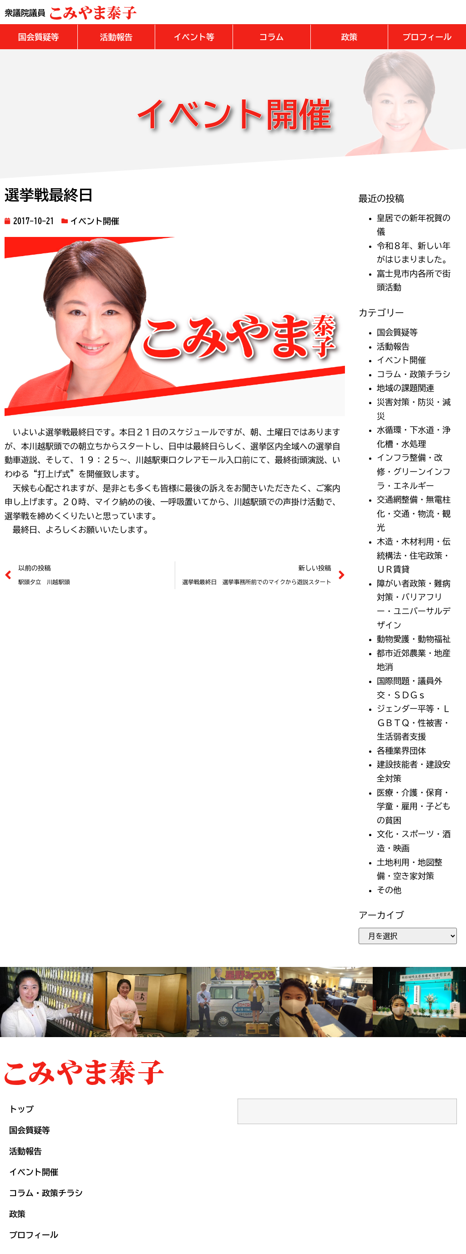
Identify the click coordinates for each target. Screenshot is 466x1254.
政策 (17, 1213)
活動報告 (393, 346)
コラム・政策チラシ (414, 374)
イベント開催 (94, 220)
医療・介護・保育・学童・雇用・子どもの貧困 (414, 806)
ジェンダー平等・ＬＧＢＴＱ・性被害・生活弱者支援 (414, 722)
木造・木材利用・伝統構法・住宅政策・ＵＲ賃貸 (414, 555)
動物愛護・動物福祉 (414, 638)
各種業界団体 (401, 750)
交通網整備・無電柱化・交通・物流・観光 (414, 513)
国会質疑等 (397, 332)
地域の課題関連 (405, 387)
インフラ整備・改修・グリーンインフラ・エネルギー (414, 471)
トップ (21, 1109)
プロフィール (33, 1234)
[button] (38, 36)
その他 (389, 889)
